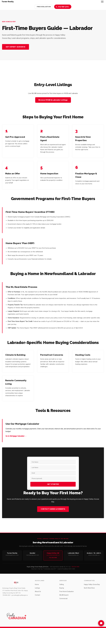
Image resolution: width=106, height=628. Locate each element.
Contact (37, 595)
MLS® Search (64, 595)
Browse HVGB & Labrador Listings (53, 100)
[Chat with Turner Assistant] (101, 623)
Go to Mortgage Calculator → (16, 436)
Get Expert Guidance (15, 47)
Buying (61, 588)
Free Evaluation (44, 6)
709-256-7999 (75, 566)
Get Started (53, 484)
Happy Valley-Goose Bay (92, 584)
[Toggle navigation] (102, 1)
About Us (38, 591)
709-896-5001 (6, 595)
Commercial (63, 598)
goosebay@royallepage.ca (19, 595)
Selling (61, 584)
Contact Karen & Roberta (53, 509)
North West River (89, 588)
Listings (37, 588)
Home (37, 584)
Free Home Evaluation (66, 591)
